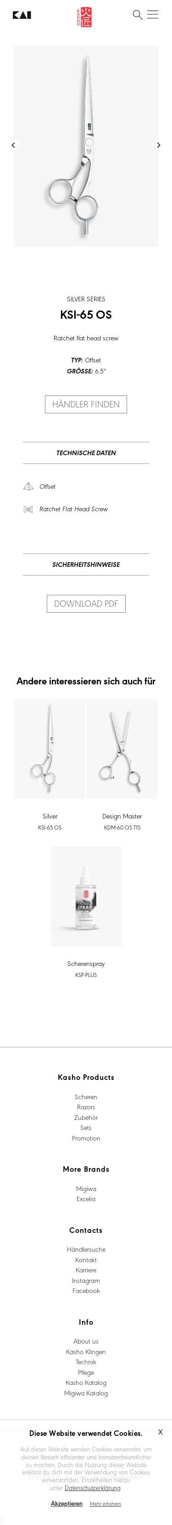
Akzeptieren (67, 1503)
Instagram (86, 1280)
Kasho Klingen (86, 1351)
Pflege (86, 1372)
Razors (86, 1106)
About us (86, 1340)
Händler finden (86, 404)
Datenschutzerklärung (93, 1487)
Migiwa (86, 1188)
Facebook (86, 1290)
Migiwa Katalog (86, 1392)
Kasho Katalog (86, 1382)
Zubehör (86, 1117)
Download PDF (86, 603)
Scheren (86, 1096)
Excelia (86, 1198)
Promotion (86, 1137)
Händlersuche (86, 1249)
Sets (86, 1127)
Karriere (86, 1269)
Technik (86, 1361)
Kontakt (86, 1259)
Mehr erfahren (105, 1503)
